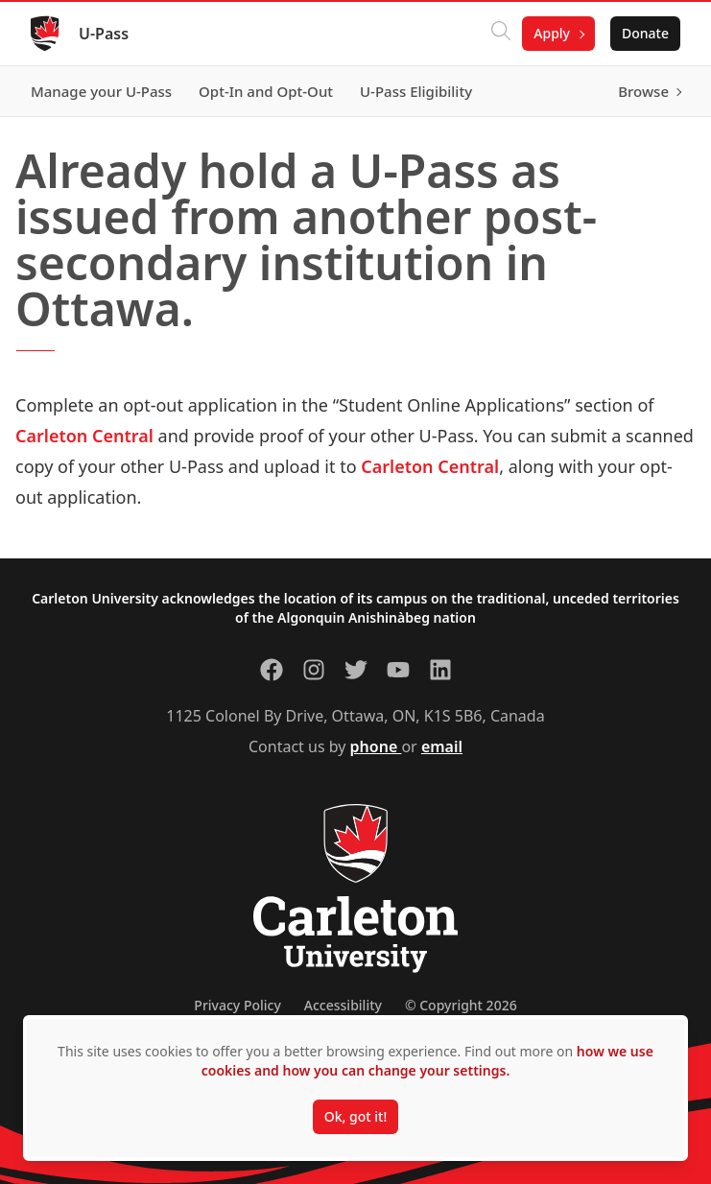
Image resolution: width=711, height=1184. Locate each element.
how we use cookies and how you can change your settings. (427, 1060)
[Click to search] (500, 33)
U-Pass (104, 33)
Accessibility (343, 1005)
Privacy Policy (237, 1005)
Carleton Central (84, 435)
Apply (551, 33)
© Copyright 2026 (461, 1005)
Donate (645, 33)
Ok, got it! (355, 1116)
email (441, 746)
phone (376, 746)
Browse (643, 91)
